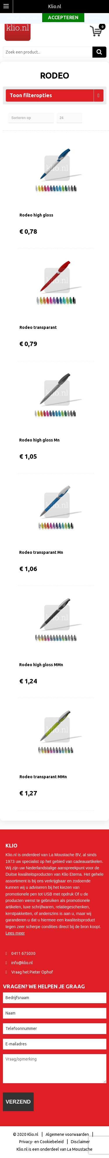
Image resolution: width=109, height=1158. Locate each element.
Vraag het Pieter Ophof (32, 972)
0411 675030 (23, 953)
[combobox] (49, 52)
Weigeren (94, 18)
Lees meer (15, 933)
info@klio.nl (22, 962)
